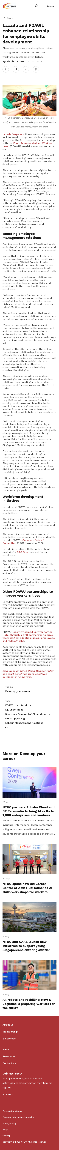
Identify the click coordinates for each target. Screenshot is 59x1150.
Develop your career (17, 691)
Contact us (9, 1063)
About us (8, 1024)
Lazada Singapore (13, 134)
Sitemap (7, 1136)
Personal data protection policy (18, 1117)
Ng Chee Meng (14, 709)
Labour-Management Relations (24, 722)
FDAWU (9, 705)
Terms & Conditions (12, 1111)
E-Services (9, 1038)
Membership (10, 1031)
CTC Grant (23, 552)
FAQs (5, 1129)
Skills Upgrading (15, 718)
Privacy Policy (9, 1123)
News (10, 18)
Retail (24, 705)
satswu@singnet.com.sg (17, 1082)
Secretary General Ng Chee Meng (25, 714)
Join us (7, 1094)
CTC (7, 727)
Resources (9, 1056)
